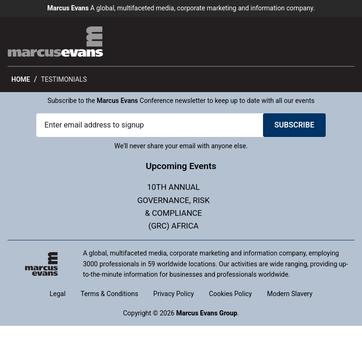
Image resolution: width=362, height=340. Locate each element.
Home (20, 79)
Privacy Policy (173, 294)
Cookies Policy (230, 294)
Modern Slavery (290, 294)
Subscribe (294, 124)
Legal (57, 294)
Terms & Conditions (109, 294)
